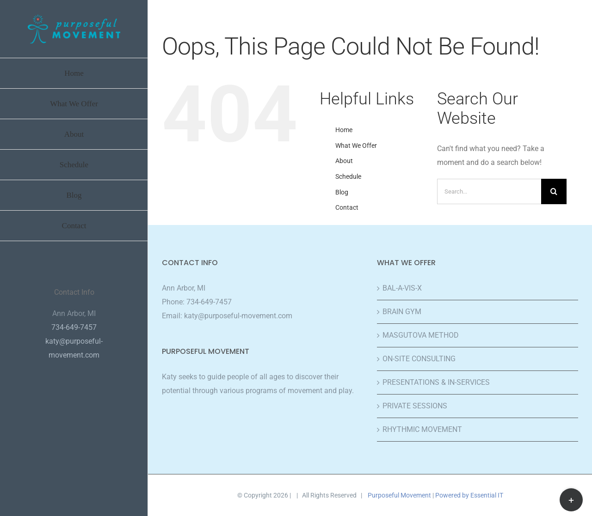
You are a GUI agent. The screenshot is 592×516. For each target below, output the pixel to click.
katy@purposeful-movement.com (238, 315)
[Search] (554, 191)
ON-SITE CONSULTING (419, 358)
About (344, 160)
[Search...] (489, 191)
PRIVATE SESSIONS (414, 405)
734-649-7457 (209, 301)
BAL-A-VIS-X (402, 288)
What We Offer (356, 145)
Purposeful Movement (399, 495)
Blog (341, 192)
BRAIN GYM (401, 311)
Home (343, 130)
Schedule (348, 176)
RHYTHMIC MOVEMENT (422, 429)
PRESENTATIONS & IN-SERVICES (436, 382)
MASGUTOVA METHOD (420, 335)
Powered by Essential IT (469, 495)
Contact (346, 207)
